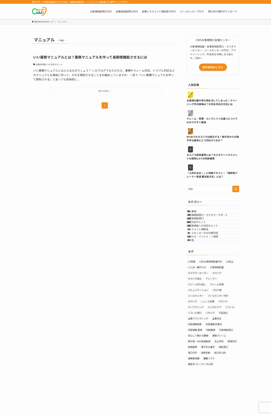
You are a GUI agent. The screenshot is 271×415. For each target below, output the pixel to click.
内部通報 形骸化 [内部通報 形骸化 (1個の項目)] (214, 356)
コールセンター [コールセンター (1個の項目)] (196, 328)
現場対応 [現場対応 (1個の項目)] (232, 373)
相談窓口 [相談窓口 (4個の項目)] (223, 379)
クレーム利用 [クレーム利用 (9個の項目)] (217, 316)
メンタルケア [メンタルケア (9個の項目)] (214, 339)
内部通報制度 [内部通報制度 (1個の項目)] (195, 356)
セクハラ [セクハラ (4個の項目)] (192, 333)
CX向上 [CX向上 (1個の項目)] (229, 293)
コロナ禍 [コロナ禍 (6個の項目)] (216, 322)
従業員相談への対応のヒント (206, 241)
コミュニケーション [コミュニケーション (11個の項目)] (198, 322)
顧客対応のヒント (200, 234)
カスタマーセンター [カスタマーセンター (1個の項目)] (198, 305)
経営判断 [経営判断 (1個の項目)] (205, 385)
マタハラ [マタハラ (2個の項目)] (222, 333)
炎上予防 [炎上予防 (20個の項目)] (218, 373)
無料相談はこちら (213, 67)
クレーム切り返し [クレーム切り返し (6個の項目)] (197, 316)
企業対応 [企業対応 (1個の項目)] (216, 350)
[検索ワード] (213, 189)
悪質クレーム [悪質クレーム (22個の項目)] (219, 367)
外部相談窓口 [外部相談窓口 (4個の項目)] (226, 362)
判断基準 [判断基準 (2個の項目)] (210, 362)
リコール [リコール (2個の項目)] (229, 339)
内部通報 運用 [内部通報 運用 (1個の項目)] (195, 362)
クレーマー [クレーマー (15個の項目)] (211, 311)
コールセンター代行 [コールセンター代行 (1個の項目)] (218, 328)
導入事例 (196, 213)
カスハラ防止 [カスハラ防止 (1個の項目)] (195, 311)
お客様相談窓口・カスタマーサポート (211, 220)
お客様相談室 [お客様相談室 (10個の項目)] (217, 299)
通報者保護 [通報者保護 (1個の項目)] (193, 390)
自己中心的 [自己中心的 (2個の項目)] (220, 385)
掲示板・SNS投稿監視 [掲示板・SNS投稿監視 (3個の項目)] (199, 373)
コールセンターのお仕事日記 (206, 256)
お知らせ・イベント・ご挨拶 (206, 263)
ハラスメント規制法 (202, 249)
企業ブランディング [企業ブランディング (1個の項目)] (198, 350)
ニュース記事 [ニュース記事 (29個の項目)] (207, 333)
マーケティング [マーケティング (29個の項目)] (196, 339)
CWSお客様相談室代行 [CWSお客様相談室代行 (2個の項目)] (210, 293)
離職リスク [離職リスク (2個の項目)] (209, 390)
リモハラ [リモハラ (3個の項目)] (210, 345)
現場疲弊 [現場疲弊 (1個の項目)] (192, 379)
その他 (194, 270)
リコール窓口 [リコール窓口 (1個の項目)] (195, 345)
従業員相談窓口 (199, 227)
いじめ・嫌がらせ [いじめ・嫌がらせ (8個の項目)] (197, 299)
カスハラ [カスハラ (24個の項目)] (216, 305)
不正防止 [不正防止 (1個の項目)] (223, 345)
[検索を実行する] (235, 189)
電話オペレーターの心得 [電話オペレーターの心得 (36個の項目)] (200, 396)
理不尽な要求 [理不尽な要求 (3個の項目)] (208, 379)
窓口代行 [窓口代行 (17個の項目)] (192, 385)
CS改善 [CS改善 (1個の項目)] (191, 293)
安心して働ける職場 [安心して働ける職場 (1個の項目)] (198, 367)
